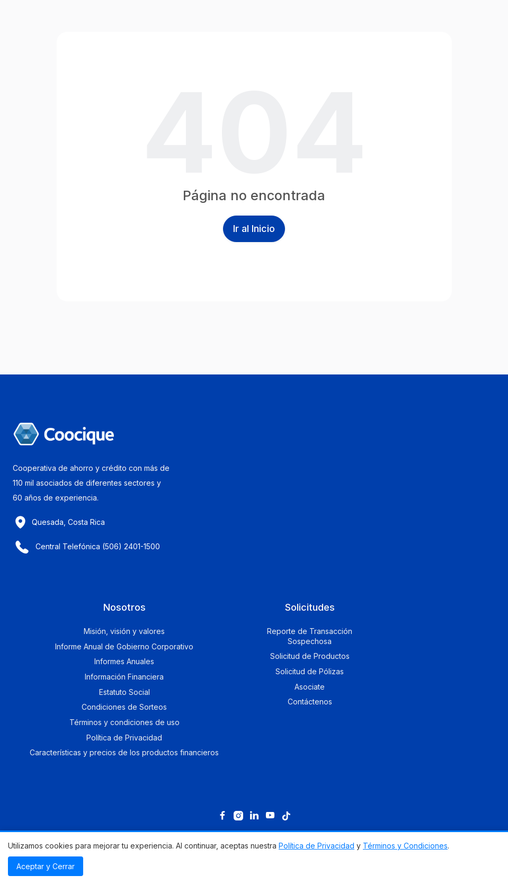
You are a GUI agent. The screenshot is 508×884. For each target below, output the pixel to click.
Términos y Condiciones (405, 845)
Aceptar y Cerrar (45, 866)
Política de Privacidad (316, 845)
